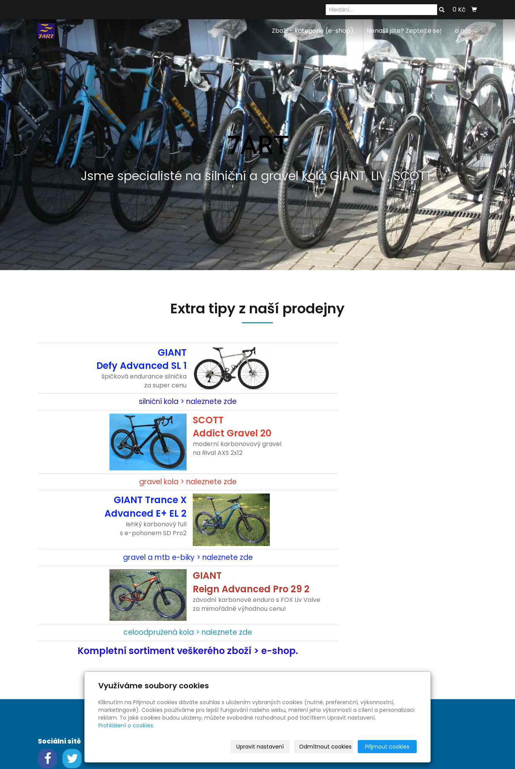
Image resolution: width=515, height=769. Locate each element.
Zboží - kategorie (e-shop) (312, 30)
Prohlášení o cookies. (126, 725)
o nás (466, 30)
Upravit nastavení (260, 746)
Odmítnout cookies (325, 746)
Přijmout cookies (387, 746)
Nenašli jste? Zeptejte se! (404, 30)
